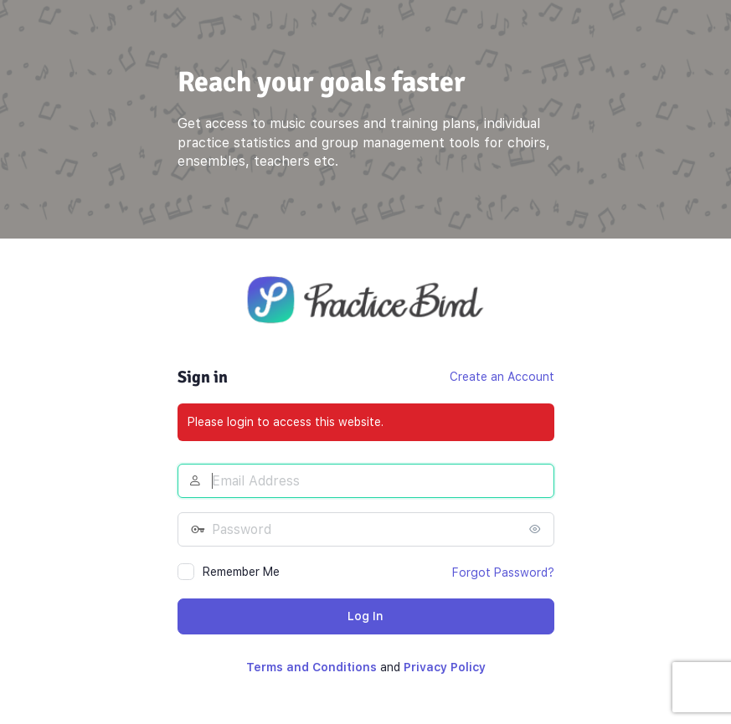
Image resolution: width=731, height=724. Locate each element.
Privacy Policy (445, 667)
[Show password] (537, 529)
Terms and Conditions (311, 667)
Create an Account (502, 376)
